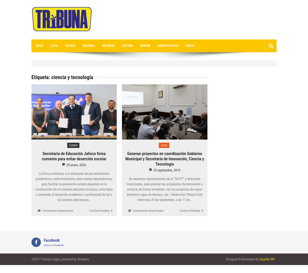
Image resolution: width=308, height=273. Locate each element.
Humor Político (168, 45)
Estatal (70, 45)
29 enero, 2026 (76, 165)
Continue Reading (99, 210)
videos (189, 45)
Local (54, 45)
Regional (89, 45)
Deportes (108, 45)
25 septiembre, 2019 (166, 170)
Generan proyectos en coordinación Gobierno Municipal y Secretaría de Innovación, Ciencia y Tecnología (164, 159)
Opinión (145, 45)
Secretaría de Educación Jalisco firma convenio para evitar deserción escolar (74, 156)
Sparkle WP (267, 259)
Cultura (127, 45)
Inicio (39, 45)
